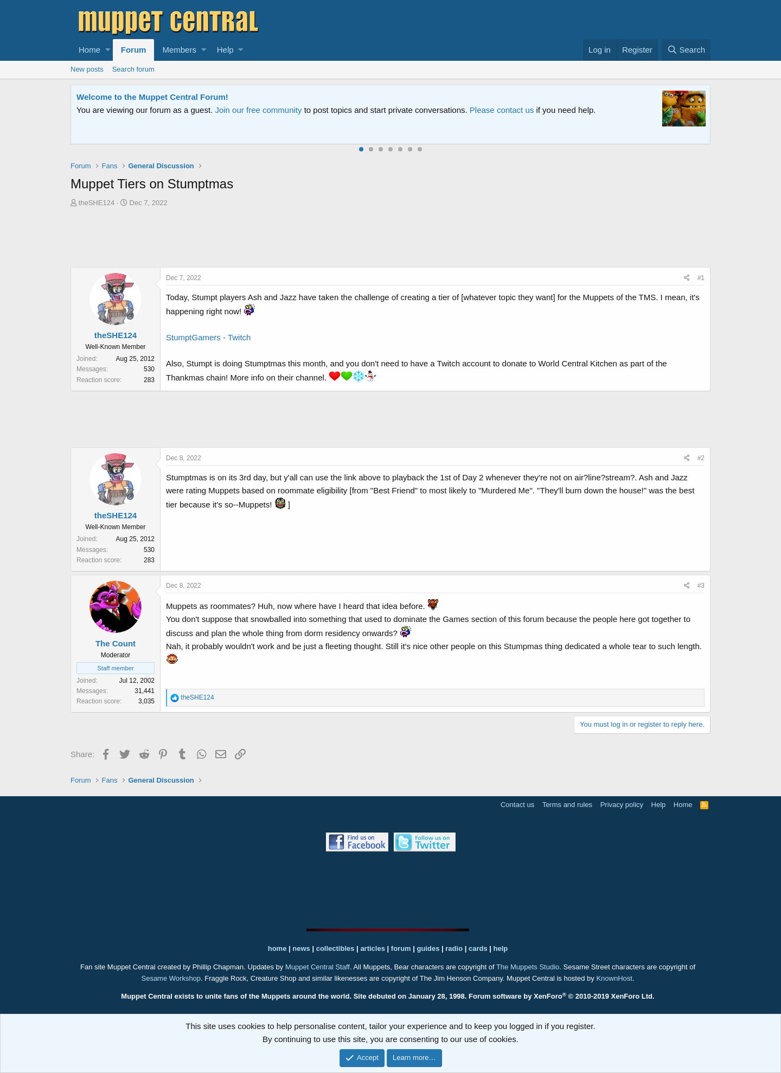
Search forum (133, 69)
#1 (701, 278)
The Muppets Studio (527, 967)
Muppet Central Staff (317, 967)
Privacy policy (621, 805)
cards (478, 948)
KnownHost (614, 978)
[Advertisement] (390, 238)
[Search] (686, 50)
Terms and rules (567, 805)
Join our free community (258, 110)
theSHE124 (97, 203)
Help (225, 49)
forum (401, 948)
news (301, 948)
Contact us (517, 805)
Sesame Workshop (171, 978)
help (501, 948)
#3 (701, 585)
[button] (108, 50)
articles (373, 948)
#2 (701, 458)
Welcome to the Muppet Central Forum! (152, 96)
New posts (87, 69)
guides (428, 948)
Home (89, 49)
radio (454, 948)
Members (179, 49)
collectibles (335, 948)
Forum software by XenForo (562, 996)
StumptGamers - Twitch (208, 337)
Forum (133, 49)
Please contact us (502, 110)
